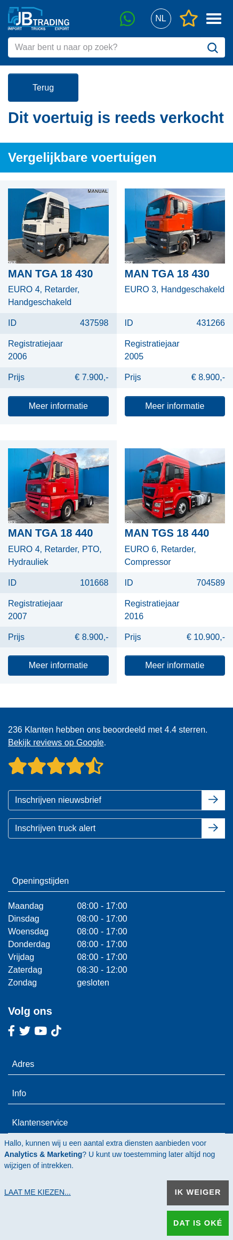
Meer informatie (58, 405)
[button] (161, 19)
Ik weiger (198, 1192)
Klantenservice (40, 1122)
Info (19, 1093)
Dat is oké (197, 1223)
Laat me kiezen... (37, 1192)
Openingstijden (40, 880)
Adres (23, 1064)
